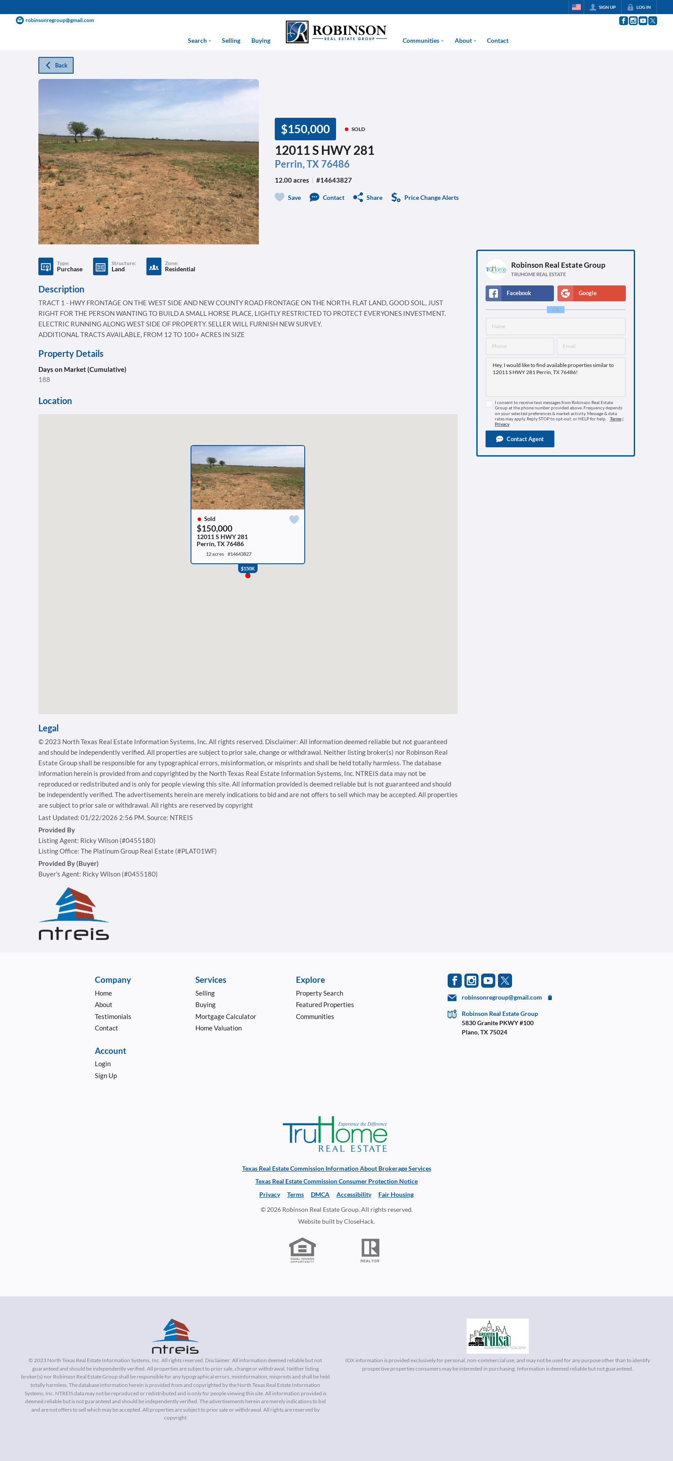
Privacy (502, 424)
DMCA (320, 1194)
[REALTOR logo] (371, 1250)
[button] (520, 439)
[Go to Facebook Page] (623, 20)
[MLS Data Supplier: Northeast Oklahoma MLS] (497, 1336)
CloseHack (359, 1221)
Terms (615, 418)
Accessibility (353, 1194)
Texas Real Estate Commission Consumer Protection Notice (336, 1181)
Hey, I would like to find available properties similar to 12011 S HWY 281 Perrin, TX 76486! (556, 377)
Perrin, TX (297, 164)
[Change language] (576, 7)
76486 (335, 164)
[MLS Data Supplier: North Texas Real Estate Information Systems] (175, 1336)
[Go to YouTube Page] (642, 20)
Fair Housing (396, 1194)
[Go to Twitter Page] (652, 20)
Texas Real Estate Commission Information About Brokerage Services (336, 1168)
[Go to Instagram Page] (633, 20)
